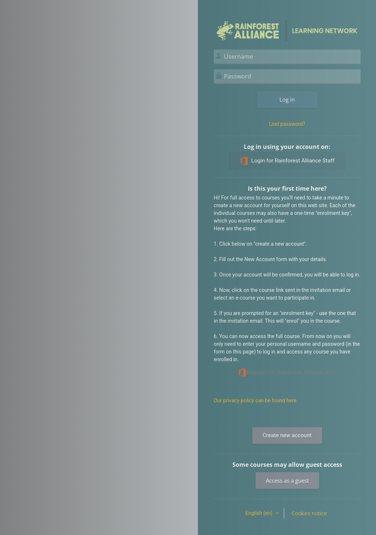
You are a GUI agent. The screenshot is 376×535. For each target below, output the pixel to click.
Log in (287, 99)
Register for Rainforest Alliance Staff (287, 372)
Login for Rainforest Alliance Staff (287, 161)
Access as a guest (287, 480)
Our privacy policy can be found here (255, 400)
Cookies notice (309, 513)
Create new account (287, 435)
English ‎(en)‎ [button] (259, 513)
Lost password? (287, 124)
